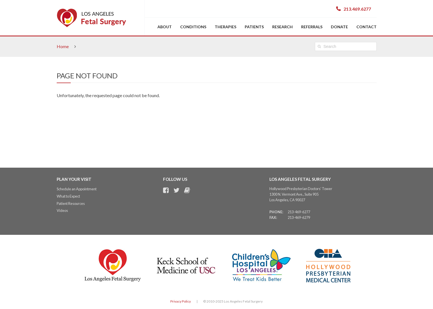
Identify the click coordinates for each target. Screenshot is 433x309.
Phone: (276, 212)
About (164, 26)
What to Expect (68, 196)
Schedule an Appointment (77, 189)
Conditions (193, 26)
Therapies (225, 26)
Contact (366, 26)
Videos (62, 210)
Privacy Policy (180, 301)
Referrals (311, 26)
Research (282, 26)
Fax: (273, 217)
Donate (339, 26)
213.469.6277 (357, 8)
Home (63, 46)
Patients (254, 26)
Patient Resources (71, 203)
